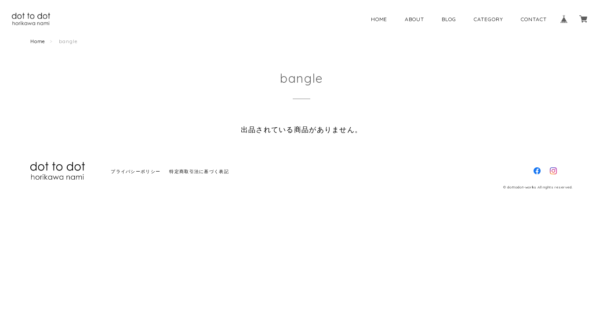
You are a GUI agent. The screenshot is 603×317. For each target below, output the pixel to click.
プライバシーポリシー (135, 171)
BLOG (449, 19)
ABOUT (414, 19)
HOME (379, 19)
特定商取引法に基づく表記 (199, 171)
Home (38, 41)
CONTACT (534, 19)
